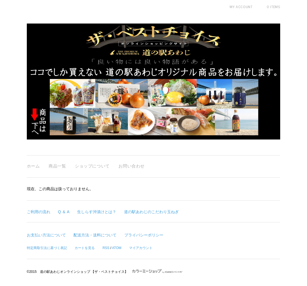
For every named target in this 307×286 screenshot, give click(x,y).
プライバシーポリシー (143, 235)
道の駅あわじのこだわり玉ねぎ (151, 212)
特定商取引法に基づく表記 (47, 248)
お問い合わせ (131, 166)
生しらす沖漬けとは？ (96, 212)
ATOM (117, 248)
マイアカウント (141, 248)
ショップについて (92, 166)
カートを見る (85, 248)
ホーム (33, 166)
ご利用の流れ (38, 212)
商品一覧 (57, 166)
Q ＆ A (63, 212)
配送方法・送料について (94, 235)
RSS (106, 248)
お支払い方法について (46, 235)
